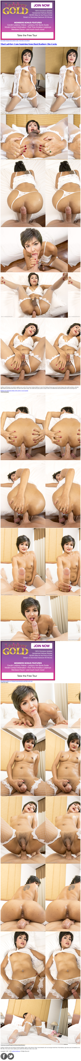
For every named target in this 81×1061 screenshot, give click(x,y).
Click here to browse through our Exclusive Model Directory (13, 1045)
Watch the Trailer (4, 682)
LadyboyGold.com (16, 1051)
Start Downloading (4, 392)
